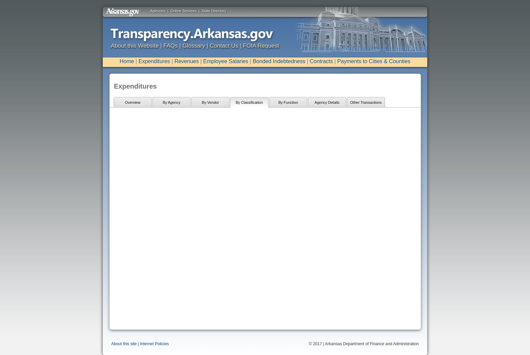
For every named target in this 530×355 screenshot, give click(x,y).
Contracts (321, 61)
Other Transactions (366, 102)
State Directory (214, 11)
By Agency (171, 102)
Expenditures (154, 61)
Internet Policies (154, 343)
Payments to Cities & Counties (373, 61)
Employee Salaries (225, 61)
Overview (133, 102)
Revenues (186, 61)
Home (127, 61)
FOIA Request (261, 46)
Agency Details (327, 102)
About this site (124, 343)
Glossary (194, 46)
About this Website (135, 46)
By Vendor (210, 102)
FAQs (170, 46)
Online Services (183, 11)
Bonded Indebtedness (279, 61)
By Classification (249, 102)
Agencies (157, 11)
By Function (288, 102)
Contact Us (224, 46)
